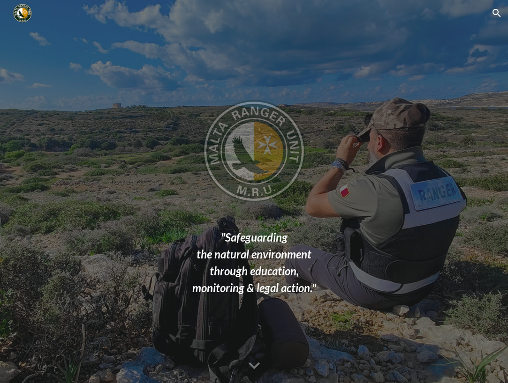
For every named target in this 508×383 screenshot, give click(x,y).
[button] (496, 13)
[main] (253, 262)
